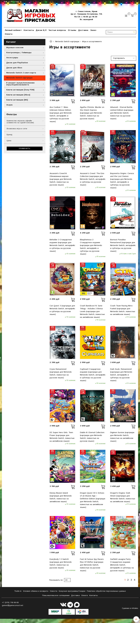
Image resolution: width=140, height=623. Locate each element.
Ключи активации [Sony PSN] (20, 89)
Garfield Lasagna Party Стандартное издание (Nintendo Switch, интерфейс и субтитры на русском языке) (122, 565)
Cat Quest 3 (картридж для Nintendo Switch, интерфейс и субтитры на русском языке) (62, 310)
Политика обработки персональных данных (106, 591)
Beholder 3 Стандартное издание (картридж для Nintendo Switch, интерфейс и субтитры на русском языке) (62, 245)
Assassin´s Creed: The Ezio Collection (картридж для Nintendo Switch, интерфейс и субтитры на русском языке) (92, 179)
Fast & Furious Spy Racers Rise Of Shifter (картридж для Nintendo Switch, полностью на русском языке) (92, 565)
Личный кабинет (13, 30)
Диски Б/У (41, 30)
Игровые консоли (14, 47)
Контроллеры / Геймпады (18, 52)
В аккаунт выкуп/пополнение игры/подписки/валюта (20, 83)
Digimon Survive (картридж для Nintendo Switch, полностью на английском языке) (122, 436)
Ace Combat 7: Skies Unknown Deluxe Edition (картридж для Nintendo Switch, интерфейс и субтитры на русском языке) (61, 114)
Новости (53, 591)
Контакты (29, 30)
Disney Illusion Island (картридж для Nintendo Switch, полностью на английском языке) (61, 497)
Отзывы (72, 30)
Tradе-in (17, 591)
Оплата (8, 34)
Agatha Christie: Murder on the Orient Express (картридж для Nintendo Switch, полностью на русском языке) (92, 113)
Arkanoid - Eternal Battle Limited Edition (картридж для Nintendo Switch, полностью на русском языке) (121, 113)
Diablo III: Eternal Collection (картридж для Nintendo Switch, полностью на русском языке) (92, 436)
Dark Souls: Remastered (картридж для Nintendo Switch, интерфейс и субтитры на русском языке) (121, 375)
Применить (24, 148)
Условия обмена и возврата (35, 591)
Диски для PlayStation (17, 62)
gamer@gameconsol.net (12, 605)
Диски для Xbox (14, 67)
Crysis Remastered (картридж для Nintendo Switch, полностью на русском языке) (61, 373)
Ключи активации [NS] (17, 100)
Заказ (93, 30)
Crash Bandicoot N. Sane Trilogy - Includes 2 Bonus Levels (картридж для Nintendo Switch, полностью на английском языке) (92, 311)
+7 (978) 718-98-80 (10, 602)
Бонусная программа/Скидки (72, 591)
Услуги (9, 105)
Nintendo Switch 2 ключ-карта (21, 72)
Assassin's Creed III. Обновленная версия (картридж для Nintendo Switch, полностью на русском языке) (61, 179)
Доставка (83, 30)
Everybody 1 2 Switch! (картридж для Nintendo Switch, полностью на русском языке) (61, 563)
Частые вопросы (57, 30)
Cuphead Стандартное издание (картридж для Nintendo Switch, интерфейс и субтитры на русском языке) (92, 375)
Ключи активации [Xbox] (18, 94)
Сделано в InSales (130, 608)
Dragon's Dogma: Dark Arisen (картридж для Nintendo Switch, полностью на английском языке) (122, 497)
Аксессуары (12, 57)
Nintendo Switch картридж (67, 41)
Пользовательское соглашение (56, 595)
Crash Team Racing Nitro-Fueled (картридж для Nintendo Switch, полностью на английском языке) (122, 310)
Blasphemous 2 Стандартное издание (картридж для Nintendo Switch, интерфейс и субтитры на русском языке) (91, 246)
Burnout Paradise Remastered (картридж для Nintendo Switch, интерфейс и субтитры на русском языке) (123, 245)
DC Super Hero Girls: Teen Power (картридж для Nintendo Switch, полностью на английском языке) (62, 436)
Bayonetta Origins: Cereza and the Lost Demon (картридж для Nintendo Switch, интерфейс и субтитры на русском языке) (122, 180)
